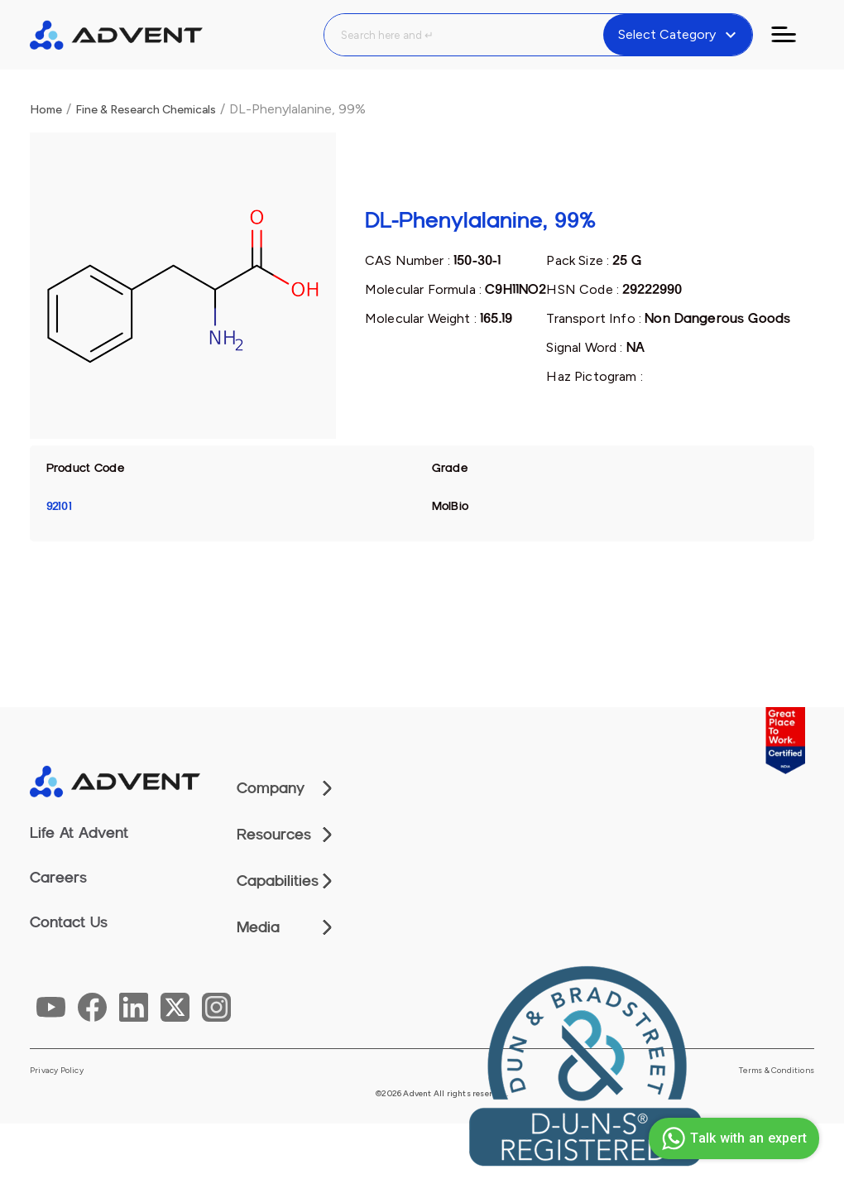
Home (46, 110)
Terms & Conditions (776, 1071)
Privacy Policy (57, 1071)
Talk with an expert (732, 1138)
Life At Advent (79, 833)
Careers (58, 878)
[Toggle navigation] (793, 34)
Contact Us (69, 922)
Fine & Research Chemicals (145, 110)
